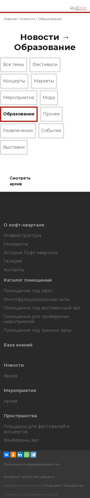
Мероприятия (18, 97)
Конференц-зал (21, 440)
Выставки (14, 147)
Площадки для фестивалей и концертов (36, 429)
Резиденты (16, 244)
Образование (19, 114)
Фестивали (45, 64)
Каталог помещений (28, 280)
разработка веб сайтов (24, 486)
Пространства (20, 415)
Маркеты (44, 81)
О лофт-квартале (24, 225)
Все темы (13, 64)
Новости (27, 19)
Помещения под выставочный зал (42, 308)
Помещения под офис (28, 290)
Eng (81, 8)
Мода (49, 97)
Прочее (51, 114)
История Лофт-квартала (31, 252)
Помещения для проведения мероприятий (36, 319)
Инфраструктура (22, 235)
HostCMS (12, 215)
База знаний (18, 345)
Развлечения (18, 130)
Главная (10, 19)
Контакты (14, 269)
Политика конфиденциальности (32, 464)
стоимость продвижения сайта (31, 494)
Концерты (14, 81)
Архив (10, 375)
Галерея (13, 261)
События (51, 130)
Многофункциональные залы (37, 299)
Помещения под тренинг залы (38, 330)
